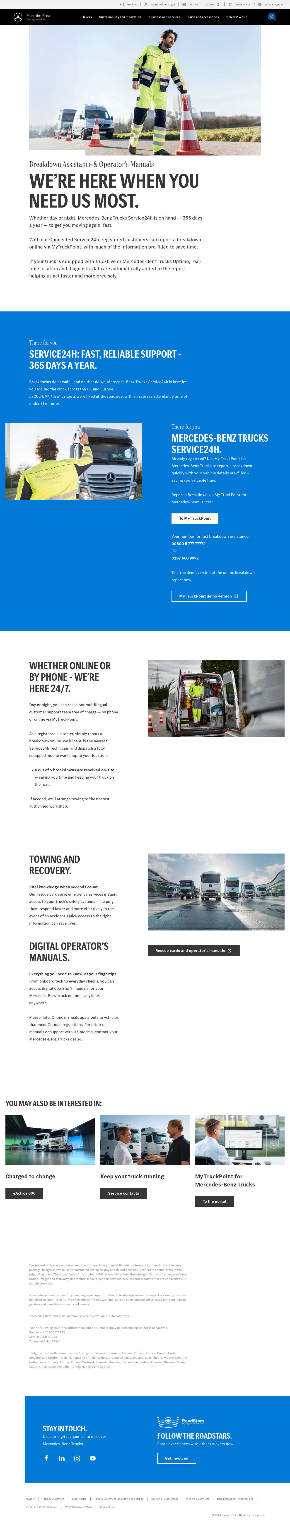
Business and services (164, 17)
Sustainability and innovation (120, 17)
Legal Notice (79, 1499)
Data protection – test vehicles (235, 1499)
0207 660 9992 (185, 558)
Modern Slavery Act (197, 1499)
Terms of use (107, 1507)
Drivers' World (236, 17)
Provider (30, 1499)
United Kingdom (270, 4)
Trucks (87, 17)
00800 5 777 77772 (188, 543)
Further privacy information (41, 1507)
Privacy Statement (53, 1499)
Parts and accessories (203, 17)
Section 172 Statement (164, 1499)
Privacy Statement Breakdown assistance (118, 1499)
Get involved (176, 1458)
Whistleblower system (78, 1507)
